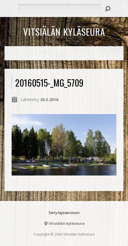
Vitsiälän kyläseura (64, 31)
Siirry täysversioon (64, 212)
